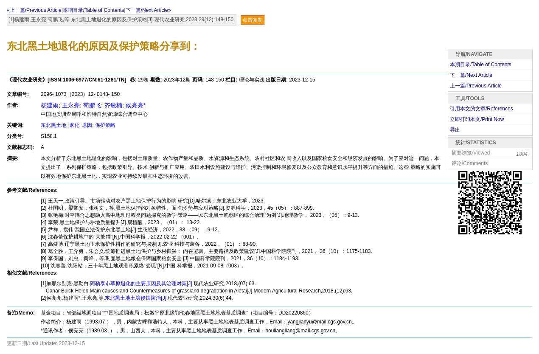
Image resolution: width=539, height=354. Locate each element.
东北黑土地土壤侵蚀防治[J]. (136, 298)
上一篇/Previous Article (476, 86)
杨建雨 (50, 105)
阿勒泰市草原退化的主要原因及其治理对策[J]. (142, 284)
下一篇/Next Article (471, 75)
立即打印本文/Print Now (477, 119)
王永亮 (71, 105)
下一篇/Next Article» (148, 10)
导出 (455, 130)
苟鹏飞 (92, 105)
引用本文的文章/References (481, 109)
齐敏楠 (113, 105)
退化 (74, 125)
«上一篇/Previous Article (34, 10)
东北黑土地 (53, 125)
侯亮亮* (136, 105)
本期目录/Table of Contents (93, 10)
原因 (87, 125)
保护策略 (105, 125)
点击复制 (252, 20)
